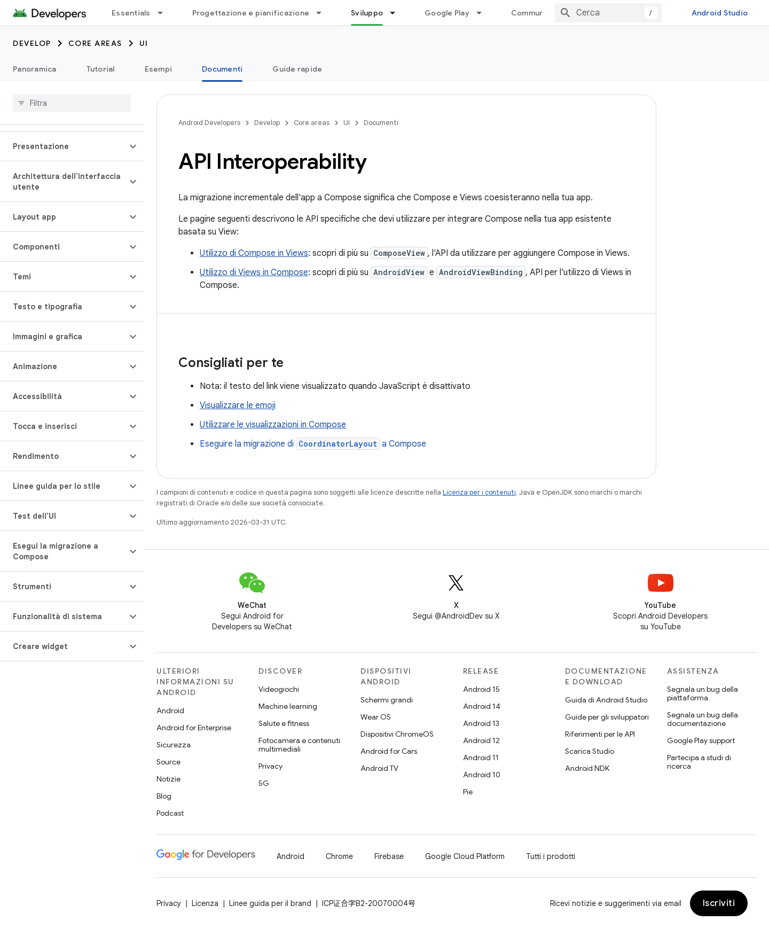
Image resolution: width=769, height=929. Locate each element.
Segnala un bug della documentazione (702, 719)
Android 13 (481, 723)
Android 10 (481, 774)
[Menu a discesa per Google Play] (483, 13)
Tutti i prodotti (550, 856)
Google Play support (701, 740)
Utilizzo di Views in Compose (254, 272)
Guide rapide (297, 69)
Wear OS (375, 717)
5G (263, 783)
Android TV (379, 768)
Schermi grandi (386, 700)
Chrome (339, 856)
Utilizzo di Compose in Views (254, 253)
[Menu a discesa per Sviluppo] (397, 13)
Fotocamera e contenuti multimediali (299, 745)
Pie (468, 792)
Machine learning (287, 706)
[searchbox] (72, 103)
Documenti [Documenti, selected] (222, 69)
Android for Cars (388, 751)
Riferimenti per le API (600, 734)
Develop (32, 43)
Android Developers (209, 122)
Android (170, 710)
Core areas (95, 43)
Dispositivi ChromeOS (397, 734)
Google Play (447, 13)
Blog (163, 796)
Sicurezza (173, 745)
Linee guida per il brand (270, 903)
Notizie (168, 779)
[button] (63, 146)
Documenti (381, 122)
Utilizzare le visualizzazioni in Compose (273, 424)
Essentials (131, 13)
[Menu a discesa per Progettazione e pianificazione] (323, 13)
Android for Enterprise (193, 727)
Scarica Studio (589, 751)
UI (143, 43)
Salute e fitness (283, 723)
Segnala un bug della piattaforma (702, 693)
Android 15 (481, 689)
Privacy (270, 766)
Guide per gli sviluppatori (607, 717)
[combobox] (608, 12)
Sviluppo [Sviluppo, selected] (367, 13)
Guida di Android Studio (606, 700)
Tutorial (101, 69)
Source (168, 762)
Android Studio (720, 13)
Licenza (205, 903)
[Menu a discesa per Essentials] (165, 13)
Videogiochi (278, 689)
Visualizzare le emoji (238, 405)
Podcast (170, 813)
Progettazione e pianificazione (251, 13)
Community (532, 13)
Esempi (158, 69)
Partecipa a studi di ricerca (699, 762)
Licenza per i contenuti (479, 492)
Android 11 (481, 757)
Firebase (389, 856)
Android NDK (587, 768)
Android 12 (481, 740)
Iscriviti (719, 903)
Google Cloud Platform (465, 856)
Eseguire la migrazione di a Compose (313, 444)
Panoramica (35, 69)
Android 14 (481, 706)
